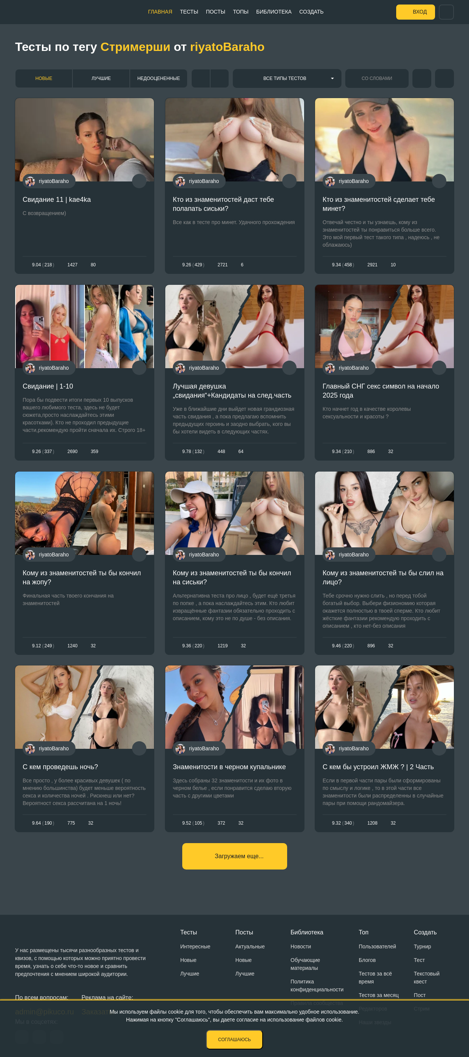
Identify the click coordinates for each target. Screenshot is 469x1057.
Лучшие (101, 78)
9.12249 (43, 645)
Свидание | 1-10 (48, 386)
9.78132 (193, 451)
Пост (420, 995)
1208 (373, 823)
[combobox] (287, 78)
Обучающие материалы (305, 964)
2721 (222, 264)
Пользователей (377, 946)
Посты (215, 12)
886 (371, 451)
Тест (419, 960)
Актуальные (250, 946)
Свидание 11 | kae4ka (57, 199)
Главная (160, 12)
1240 (73, 645)
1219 (222, 645)
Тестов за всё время (375, 978)
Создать (311, 12)
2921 (373, 264)
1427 (73, 264)
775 (71, 823)
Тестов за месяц (379, 995)
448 (221, 451)
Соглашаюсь (234, 1039)
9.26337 (43, 451)
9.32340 (343, 823)
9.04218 (43, 264)
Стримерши (135, 47)
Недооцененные (158, 78)
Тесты (189, 12)
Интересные (195, 946)
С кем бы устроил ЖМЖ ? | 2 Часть (378, 767)
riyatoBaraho (227, 47)
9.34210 (343, 451)
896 (371, 645)
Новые (43, 78)
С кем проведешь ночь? (60, 767)
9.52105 (193, 823)
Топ (364, 932)
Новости (301, 946)
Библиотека (273, 12)
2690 (73, 451)
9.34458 (343, 264)
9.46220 (343, 645)
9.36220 (193, 645)
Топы (240, 12)
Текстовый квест (427, 978)
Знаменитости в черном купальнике (229, 767)
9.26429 (193, 264)
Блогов (367, 960)
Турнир (422, 946)
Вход (419, 12)
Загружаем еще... (239, 856)
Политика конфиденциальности (317, 985)
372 (221, 823)
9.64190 (43, 823)
